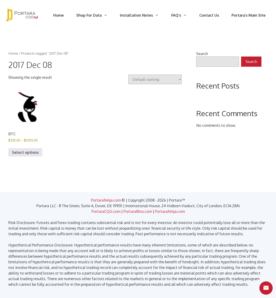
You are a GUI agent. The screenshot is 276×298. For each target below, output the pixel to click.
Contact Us (209, 15)
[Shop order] (155, 79)
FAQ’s (182, 15)
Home (58, 15)
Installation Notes (142, 15)
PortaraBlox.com (137, 211)
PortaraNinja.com (106, 200)
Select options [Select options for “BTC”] (25, 152)
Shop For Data (95, 15)
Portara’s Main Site (249, 15)
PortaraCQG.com (105, 211)
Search (202, 53)
